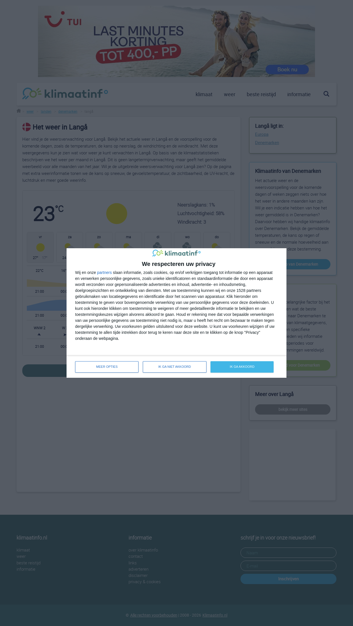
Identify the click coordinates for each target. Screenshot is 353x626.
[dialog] (176, 312)
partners (104, 272)
